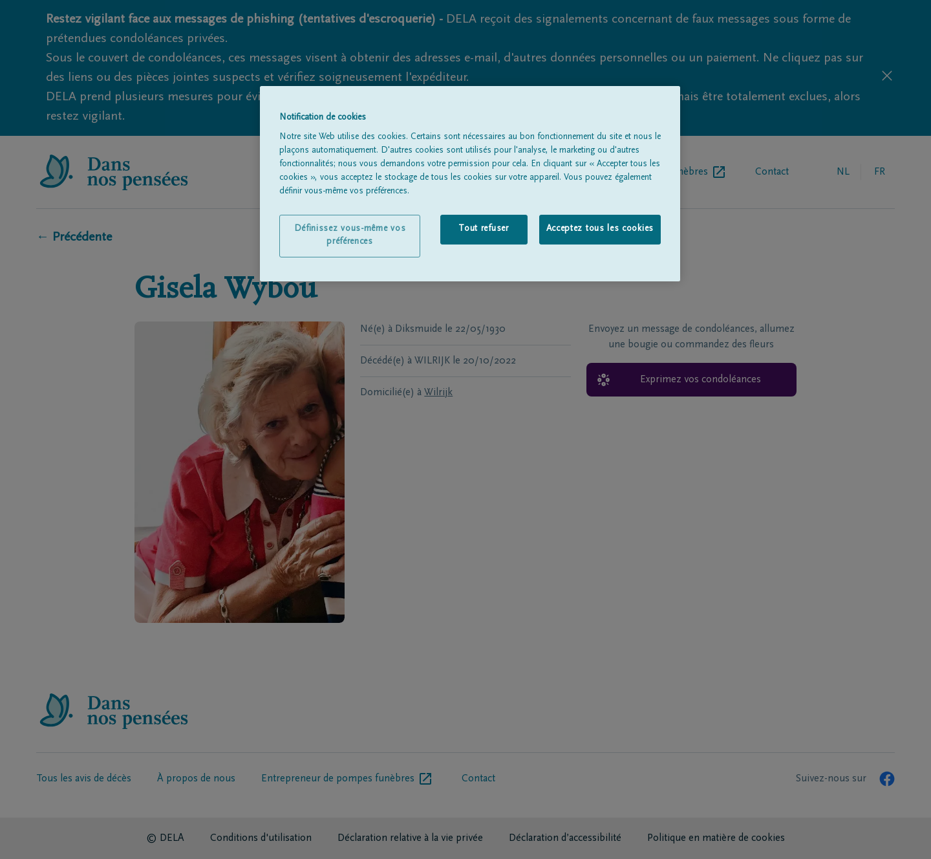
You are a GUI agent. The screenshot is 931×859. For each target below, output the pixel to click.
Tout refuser (483, 229)
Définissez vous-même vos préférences (350, 235)
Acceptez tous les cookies (600, 229)
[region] (470, 183)
